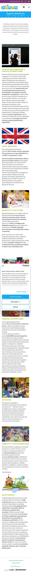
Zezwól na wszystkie (15, 296)
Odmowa (15, 307)
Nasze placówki (16, 562)
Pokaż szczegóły (21, 291)
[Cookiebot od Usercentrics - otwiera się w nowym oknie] (22, 266)
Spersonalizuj (15, 301)
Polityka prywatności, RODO (16, 560)
